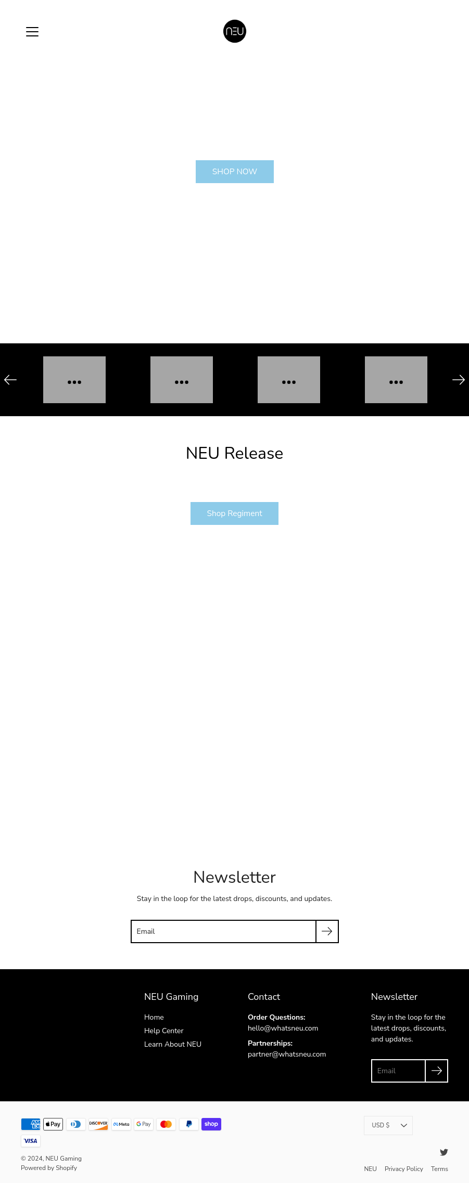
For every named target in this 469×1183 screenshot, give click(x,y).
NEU (369, 1167)
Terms (439, 1167)
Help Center (163, 1030)
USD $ (389, 1124)
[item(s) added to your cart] (440, 31)
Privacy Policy (404, 1167)
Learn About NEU (172, 1044)
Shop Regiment (234, 513)
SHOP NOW (234, 171)
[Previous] (10, 379)
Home (153, 1017)
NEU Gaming (63, 1158)
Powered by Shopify (49, 1168)
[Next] (458, 379)
